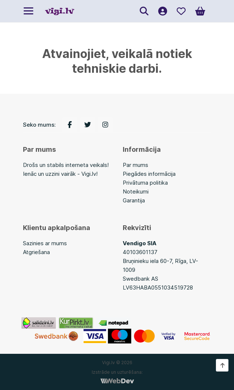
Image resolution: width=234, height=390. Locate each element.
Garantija (134, 200)
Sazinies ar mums (45, 243)
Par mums (135, 164)
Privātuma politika (145, 182)
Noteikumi (136, 191)
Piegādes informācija (149, 173)
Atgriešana (36, 252)
